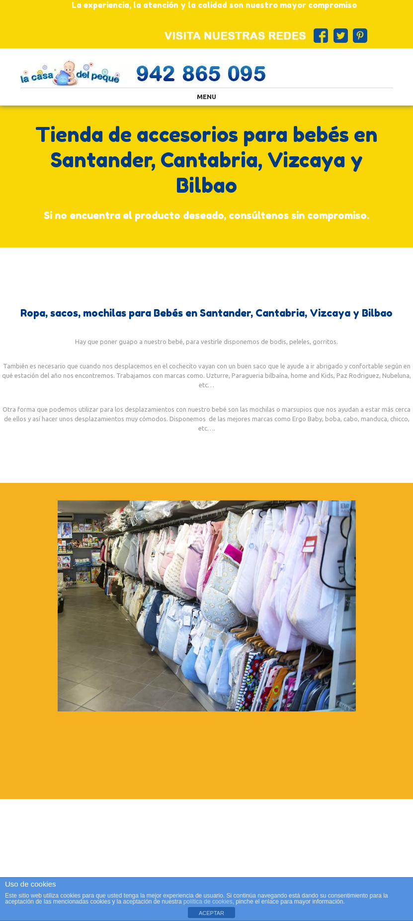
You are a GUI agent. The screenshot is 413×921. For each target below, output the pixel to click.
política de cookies (208, 901)
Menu (206, 96)
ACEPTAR (211, 913)
